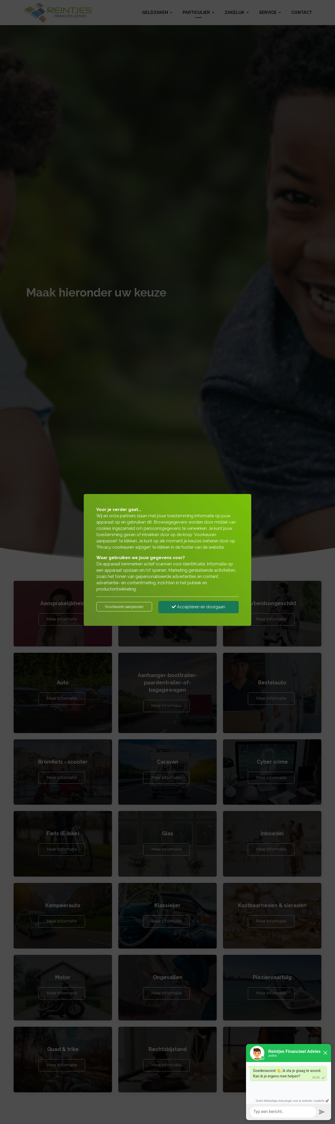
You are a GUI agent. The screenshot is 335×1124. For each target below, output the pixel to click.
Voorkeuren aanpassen (124, 607)
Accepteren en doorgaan (198, 606)
